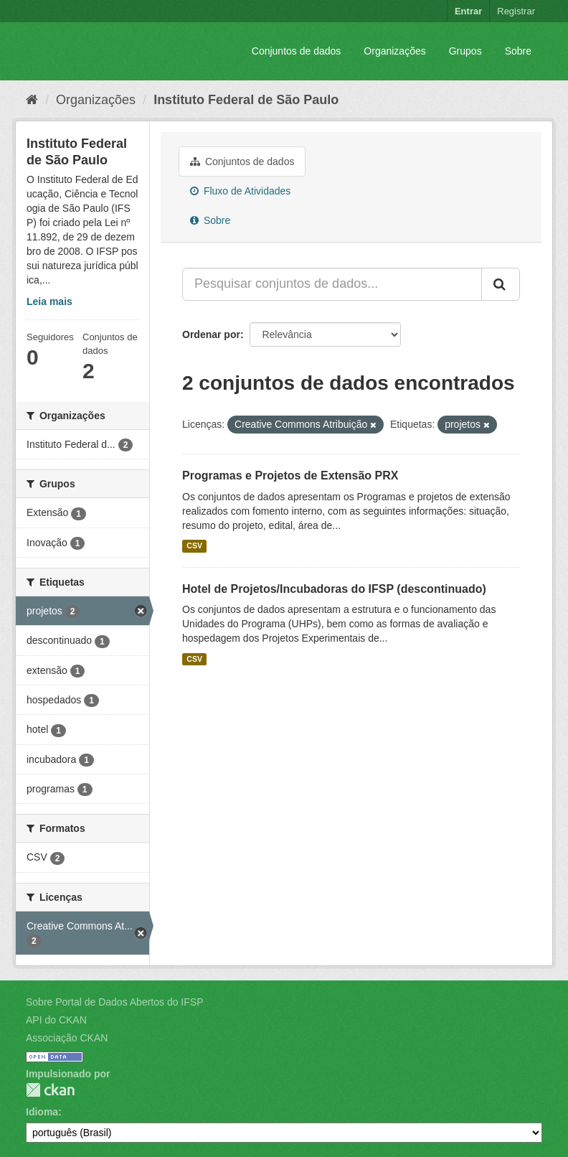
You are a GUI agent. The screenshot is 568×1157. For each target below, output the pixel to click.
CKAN (50, 1089)
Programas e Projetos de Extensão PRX (290, 475)
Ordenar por (211, 334)
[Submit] (500, 284)
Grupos (465, 51)
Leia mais (49, 301)
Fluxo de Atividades (240, 191)
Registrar (516, 11)
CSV (194, 546)
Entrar (468, 11)
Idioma (42, 1112)
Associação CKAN (67, 1038)
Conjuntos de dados (296, 51)
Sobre (518, 51)
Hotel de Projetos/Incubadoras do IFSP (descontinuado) (334, 589)
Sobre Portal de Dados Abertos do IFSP (114, 1002)
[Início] (32, 100)
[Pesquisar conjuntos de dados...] (332, 284)
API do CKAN (56, 1020)
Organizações (394, 51)
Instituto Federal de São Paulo (246, 100)
